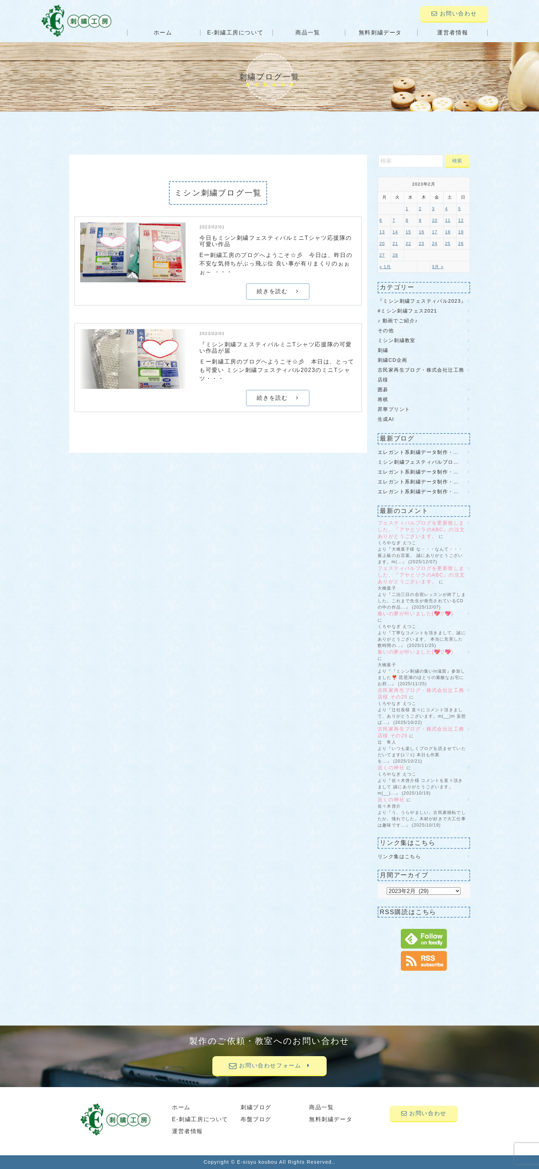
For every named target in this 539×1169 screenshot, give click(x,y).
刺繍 (383, 350)
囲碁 (383, 389)
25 (448, 243)
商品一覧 (307, 33)
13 (382, 232)
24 (434, 243)
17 (434, 232)
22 (408, 243)
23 (421, 243)
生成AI (386, 419)
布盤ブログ (255, 1119)
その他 (386, 330)
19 (461, 232)
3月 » (437, 266)
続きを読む (278, 291)
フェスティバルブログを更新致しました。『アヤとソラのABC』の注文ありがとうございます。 (421, 529)
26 (461, 243)
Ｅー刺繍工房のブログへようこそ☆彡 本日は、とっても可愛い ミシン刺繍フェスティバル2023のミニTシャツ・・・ (276, 370)
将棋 (383, 399)
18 (448, 232)
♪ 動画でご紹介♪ (398, 320)
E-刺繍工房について (235, 33)
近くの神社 (391, 767)
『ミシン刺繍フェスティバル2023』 (422, 301)
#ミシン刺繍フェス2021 (407, 311)
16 (421, 232)
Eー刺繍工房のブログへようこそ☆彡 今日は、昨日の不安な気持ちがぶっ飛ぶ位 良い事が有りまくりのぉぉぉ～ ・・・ (275, 263)
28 (395, 255)
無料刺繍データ (380, 33)
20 (382, 243)
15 (408, 232)
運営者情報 (452, 33)
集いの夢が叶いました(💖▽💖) (419, 613)
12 (461, 220)
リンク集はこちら (399, 856)
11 (448, 220)
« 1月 (385, 266)
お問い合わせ (454, 14)
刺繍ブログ (255, 1107)
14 (395, 232)
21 (395, 243)
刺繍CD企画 (393, 360)
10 (434, 220)
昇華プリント (394, 409)
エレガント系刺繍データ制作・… (418, 452)
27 (382, 255)
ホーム (163, 33)
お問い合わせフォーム (269, 1065)
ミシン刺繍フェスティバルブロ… (418, 462)
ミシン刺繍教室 (397, 340)
